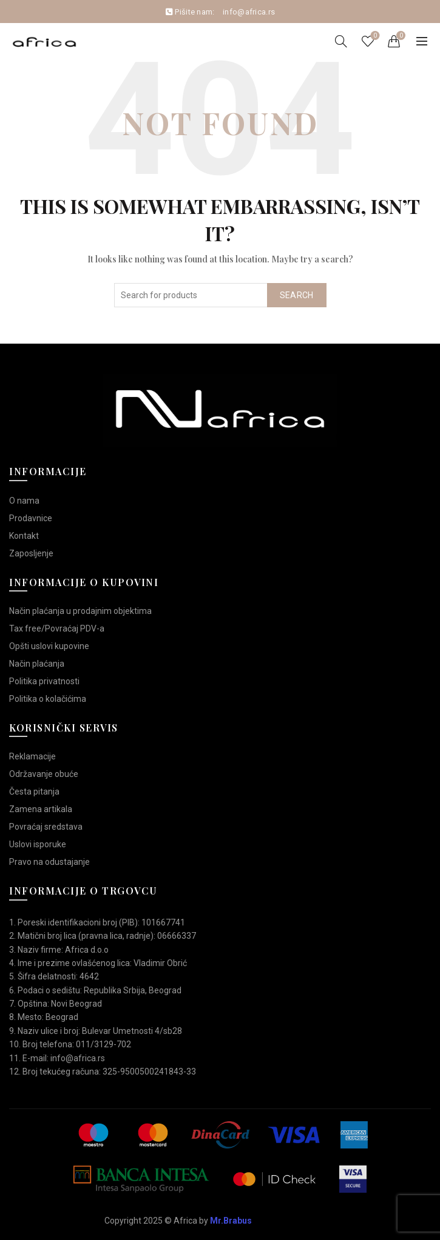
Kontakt (24, 536)
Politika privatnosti (44, 681)
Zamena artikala (40, 809)
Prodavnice (30, 518)
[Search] (341, 41)
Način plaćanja (36, 663)
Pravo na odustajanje (49, 862)
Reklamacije (32, 756)
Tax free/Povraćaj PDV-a (56, 628)
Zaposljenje (31, 553)
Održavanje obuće (43, 774)
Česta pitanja (34, 791)
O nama (24, 500)
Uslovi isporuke (37, 844)
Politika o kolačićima (47, 699)
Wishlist (374, 36)
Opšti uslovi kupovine (49, 646)
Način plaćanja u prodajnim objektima (80, 611)
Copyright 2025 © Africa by (178, 1220)
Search (297, 295)
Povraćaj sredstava (46, 827)
